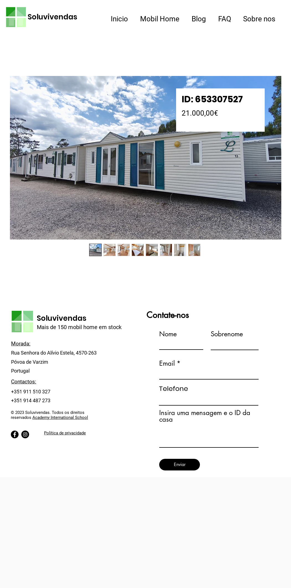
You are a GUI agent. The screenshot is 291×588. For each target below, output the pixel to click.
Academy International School (60, 417)
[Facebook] (15, 434)
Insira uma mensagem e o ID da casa (204, 416)
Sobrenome (227, 334)
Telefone (173, 388)
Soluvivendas (52, 17)
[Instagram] (25, 434)
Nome (168, 334)
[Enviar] (179, 464)
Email (167, 363)
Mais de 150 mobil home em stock (79, 327)
